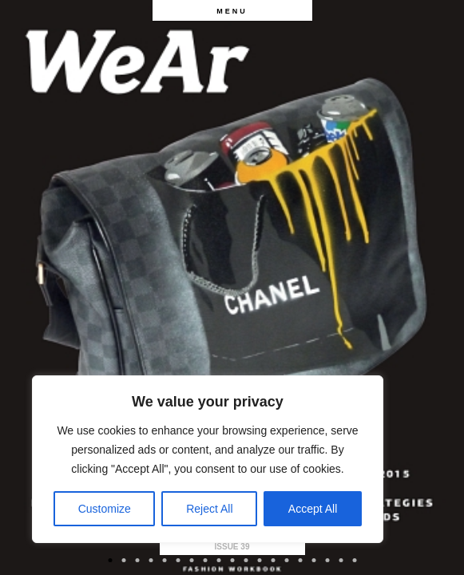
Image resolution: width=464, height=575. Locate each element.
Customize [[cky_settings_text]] (104, 508)
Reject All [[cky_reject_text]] (209, 508)
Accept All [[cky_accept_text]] (312, 508)
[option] (232, 287)
